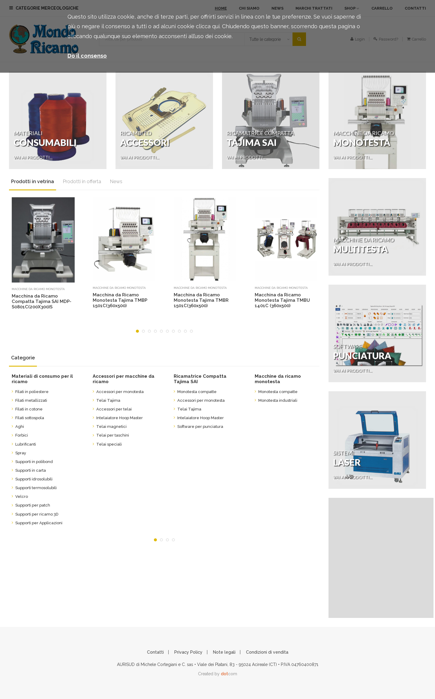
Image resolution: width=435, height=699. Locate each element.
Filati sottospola (28, 418)
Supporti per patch (31, 505)
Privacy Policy (188, 652)
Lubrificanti (24, 444)
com (229, 673)
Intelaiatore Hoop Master (118, 418)
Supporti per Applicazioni (37, 523)
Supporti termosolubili (34, 488)
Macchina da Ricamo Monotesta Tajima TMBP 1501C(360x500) (120, 300)
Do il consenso (87, 56)
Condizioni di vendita (267, 652)
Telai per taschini (111, 435)
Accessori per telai (112, 409)
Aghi (18, 426)
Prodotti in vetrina (32, 181)
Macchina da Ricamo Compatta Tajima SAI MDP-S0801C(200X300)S (41, 301)
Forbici (20, 435)
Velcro (20, 496)
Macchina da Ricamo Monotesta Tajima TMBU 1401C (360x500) (282, 300)
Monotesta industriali (276, 400)
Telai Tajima (106, 400)
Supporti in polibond (32, 461)
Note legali (224, 652)
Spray (19, 453)
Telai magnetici (110, 426)
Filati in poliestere (30, 391)
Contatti (155, 652)
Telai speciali (107, 444)
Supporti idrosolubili (32, 479)
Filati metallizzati (29, 400)
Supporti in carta (29, 470)
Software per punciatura (198, 426)
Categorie (23, 358)
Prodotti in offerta (82, 181)
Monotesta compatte (195, 391)
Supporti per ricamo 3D (35, 514)
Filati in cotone (27, 409)
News (116, 181)
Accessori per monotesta (118, 391)
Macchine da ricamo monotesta (38, 289)
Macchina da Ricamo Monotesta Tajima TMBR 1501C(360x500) (201, 300)
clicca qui (208, 26)
